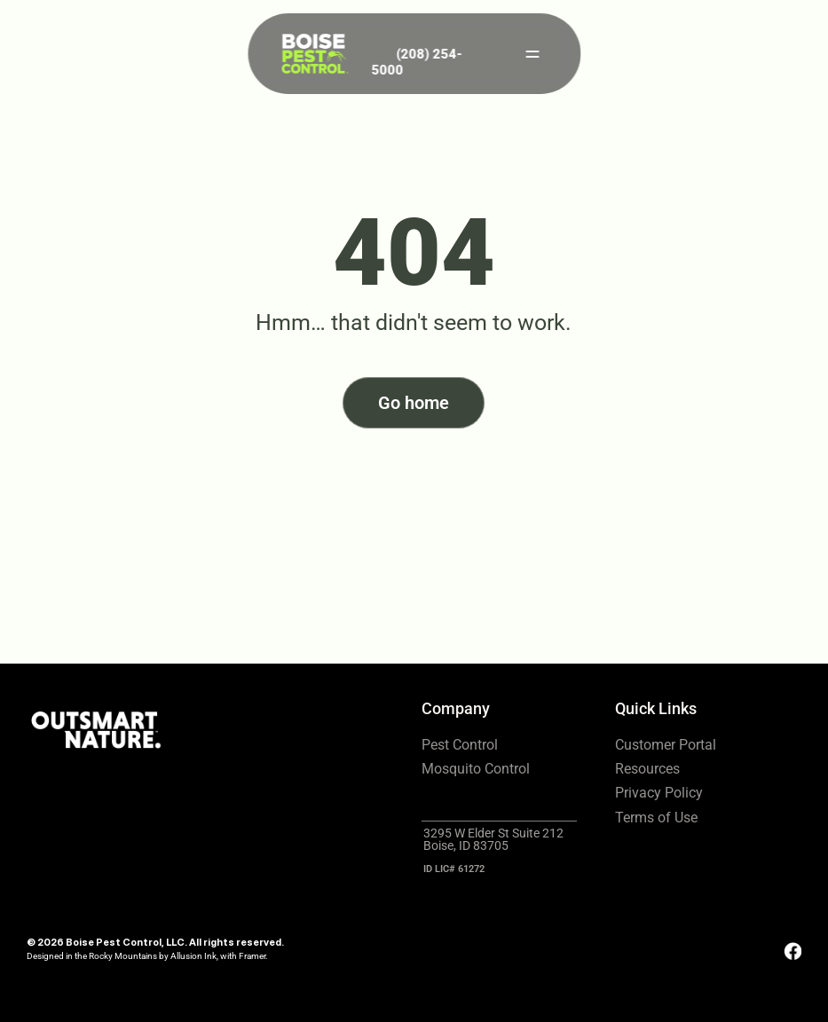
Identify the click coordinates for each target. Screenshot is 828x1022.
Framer (252, 956)
